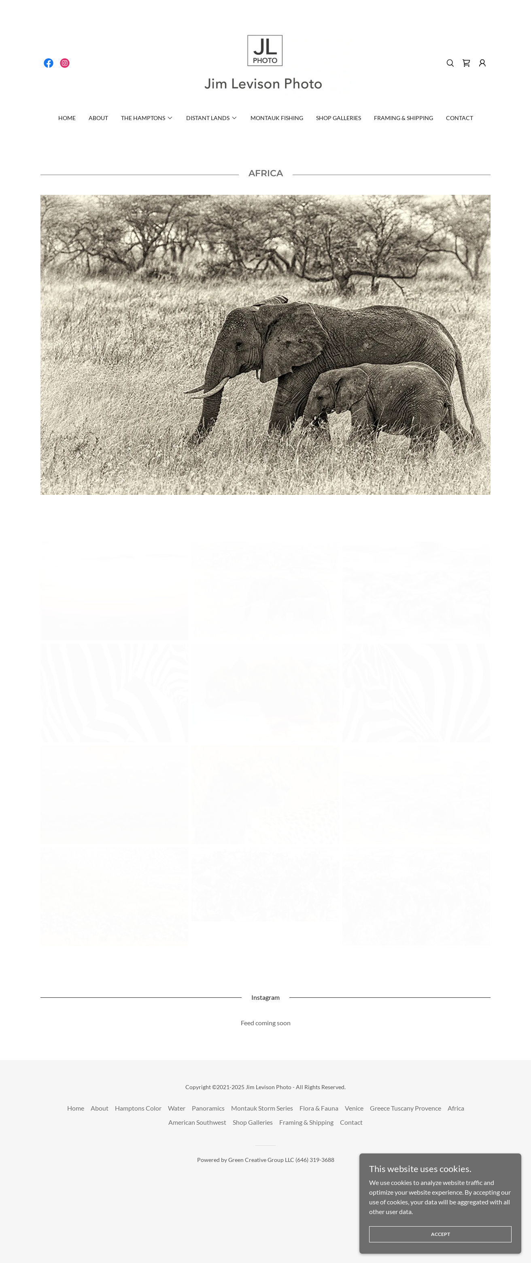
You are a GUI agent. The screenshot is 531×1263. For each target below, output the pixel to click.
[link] (48, 63)
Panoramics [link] (208, 1108)
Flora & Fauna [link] (318, 1108)
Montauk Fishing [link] (277, 117)
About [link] (98, 117)
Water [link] (176, 1108)
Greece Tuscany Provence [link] (405, 1108)
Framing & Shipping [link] (403, 117)
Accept (440, 1234)
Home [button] (75, 1108)
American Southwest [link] (197, 1122)
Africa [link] (456, 1108)
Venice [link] (354, 1108)
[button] (482, 63)
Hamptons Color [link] (138, 1108)
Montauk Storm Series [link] (262, 1108)
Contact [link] (459, 117)
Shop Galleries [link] (338, 117)
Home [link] (67, 117)
